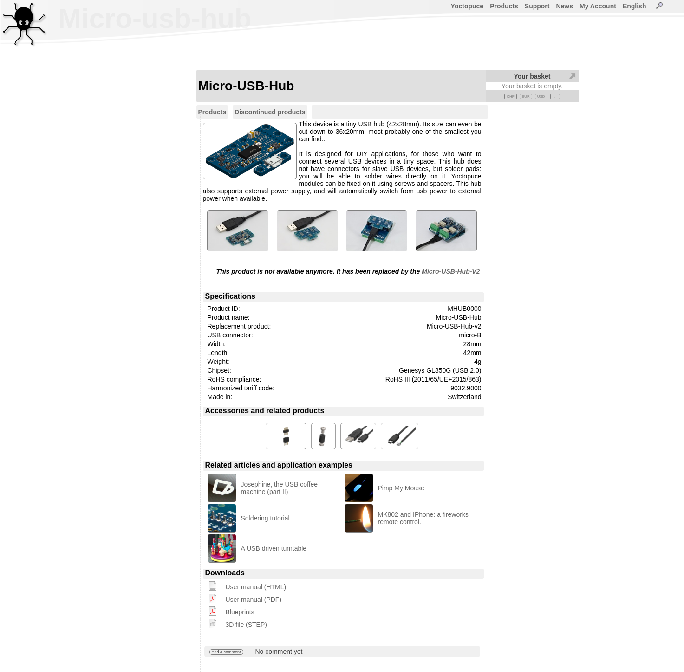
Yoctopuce (467, 6)
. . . (555, 96)
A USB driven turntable (274, 548)
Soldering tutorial (265, 518)
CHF (510, 96)
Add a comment (226, 652)
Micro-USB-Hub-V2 (451, 271)
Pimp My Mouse (401, 488)
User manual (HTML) (256, 587)
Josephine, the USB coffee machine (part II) (279, 488)
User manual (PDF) (254, 599)
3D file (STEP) (246, 624)
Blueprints (240, 612)
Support (537, 6)
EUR (526, 96)
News (564, 6)
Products (504, 6)
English (634, 6)
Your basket (532, 76)
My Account (598, 6)
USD (541, 96)
